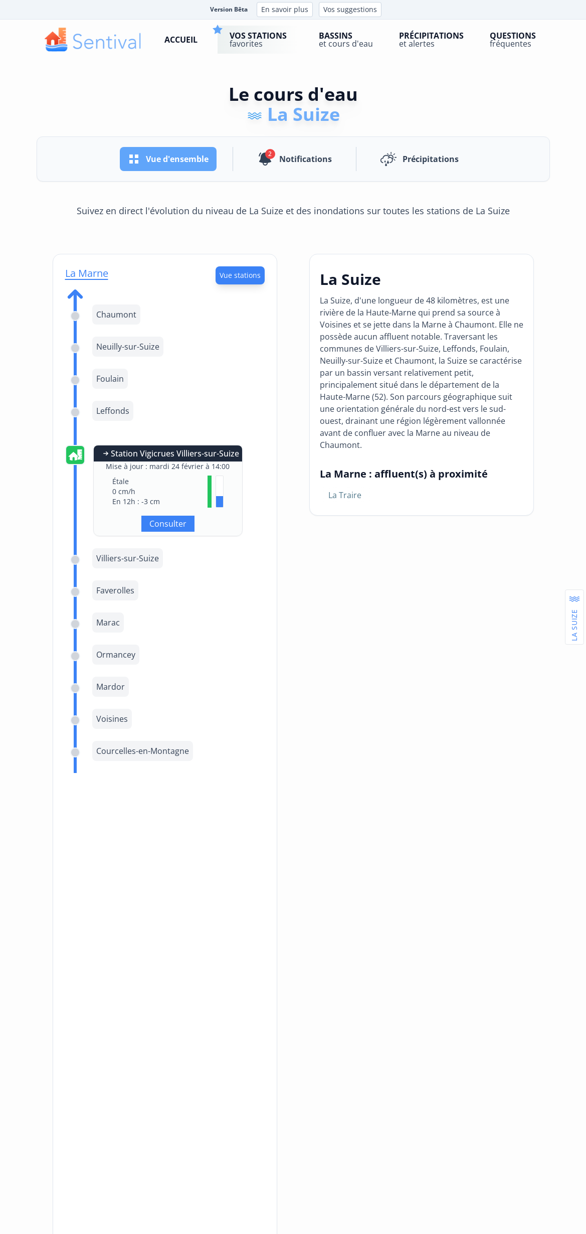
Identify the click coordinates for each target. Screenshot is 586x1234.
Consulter (167, 523)
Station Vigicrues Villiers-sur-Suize (170, 453)
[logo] (93, 40)
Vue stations (240, 275)
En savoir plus (284, 9)
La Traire (344, 495)
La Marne (86, 273)
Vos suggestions (350, 9)
